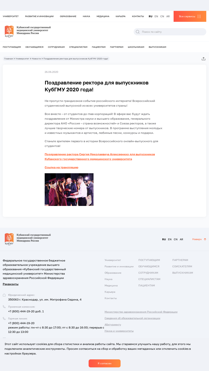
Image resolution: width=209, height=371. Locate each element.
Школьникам (136, 47)
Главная (8, 58)
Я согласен (104, 363)
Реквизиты (11, 284)
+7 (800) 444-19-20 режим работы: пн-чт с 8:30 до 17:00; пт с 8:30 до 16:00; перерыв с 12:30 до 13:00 (56, 327)
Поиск (138, 31)
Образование (68, 16)
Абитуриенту (113, 324)
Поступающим (12, 47)
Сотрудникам (56, 47)
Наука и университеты (119, 330)
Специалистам (78, 47)
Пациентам (98, 47)
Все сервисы (187, 16)
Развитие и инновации (39, 16)
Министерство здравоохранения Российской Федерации (141, 311)
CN (162, 16)
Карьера (120, 16)
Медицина (103, 16)
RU (150, 16)
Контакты (138, 16)
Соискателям (182, 266)
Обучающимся (34, 47)
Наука (86, 16)
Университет (11, 16)
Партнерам (116, 47)
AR (168, 16)
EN (156, 16)
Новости (36, 58)
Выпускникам (157, 47)
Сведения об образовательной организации (132, 318)
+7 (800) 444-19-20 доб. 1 (26, 311)
